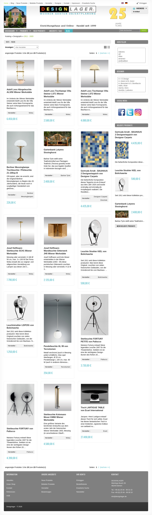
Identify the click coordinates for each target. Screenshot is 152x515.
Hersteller (48, 3)
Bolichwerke (102, 277)
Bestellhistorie (81, 484)
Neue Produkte (22, 3)
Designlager (10, 507)
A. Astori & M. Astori (131, 81)
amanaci (131, 59)
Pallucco (104, 359)
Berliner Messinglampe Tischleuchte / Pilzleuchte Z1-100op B (19, 170)
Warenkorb (140, 8)
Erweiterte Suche (82, 488)
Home (6, 3)
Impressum (76, 3)
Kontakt (66, 3)
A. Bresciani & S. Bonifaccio (131, 83)
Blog (12, 3)
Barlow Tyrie (65, 175)
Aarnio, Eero (131, 88)
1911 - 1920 (28, 36)
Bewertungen (46, 492)
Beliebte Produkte (36, 3)
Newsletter (80, 492)
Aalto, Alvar (131, 86)
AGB (8, 496)
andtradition (131, 61)
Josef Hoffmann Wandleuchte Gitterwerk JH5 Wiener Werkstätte (55, 251)
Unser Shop (10, 484)
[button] (143, 30)
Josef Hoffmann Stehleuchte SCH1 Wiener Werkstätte (19, 251)
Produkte (25, 30)
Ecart (105, 431)
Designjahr (10, 30)
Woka (31, 113)
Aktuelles (9, 480)
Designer (58, 3)
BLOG (68, 30)
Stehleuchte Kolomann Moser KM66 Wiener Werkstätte (55, 417)
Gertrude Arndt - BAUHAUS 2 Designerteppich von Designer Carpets (94, 173)
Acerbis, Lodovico (131, 90)
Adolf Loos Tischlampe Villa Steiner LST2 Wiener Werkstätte (94, 94)
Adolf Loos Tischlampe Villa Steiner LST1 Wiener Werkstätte (57, 94)
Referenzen (10, 492)
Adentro (131, 52)
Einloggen (80, 480)
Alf (131, 54)
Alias (131, 56)
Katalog (8, 36)
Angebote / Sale (55, 30)
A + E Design (131, 79)
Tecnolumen (65, 367)
